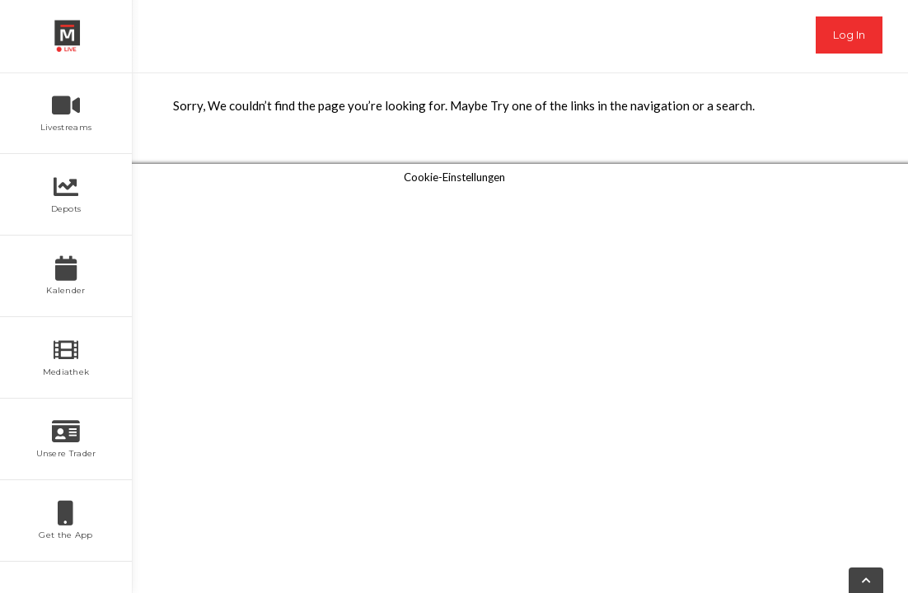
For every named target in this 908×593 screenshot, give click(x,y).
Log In (849, 34)
